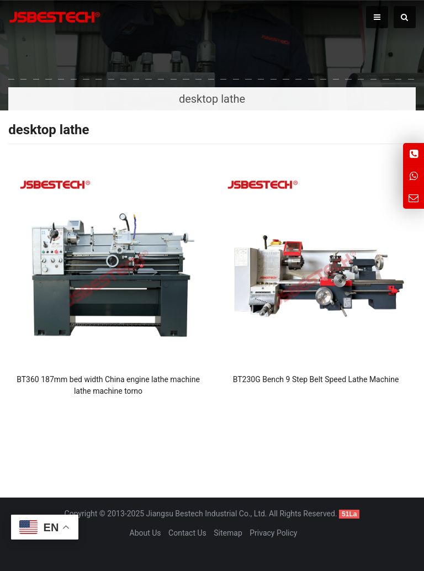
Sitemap (228, 532)
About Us (145, 532)
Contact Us (187, 532)
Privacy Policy (273, 532)
